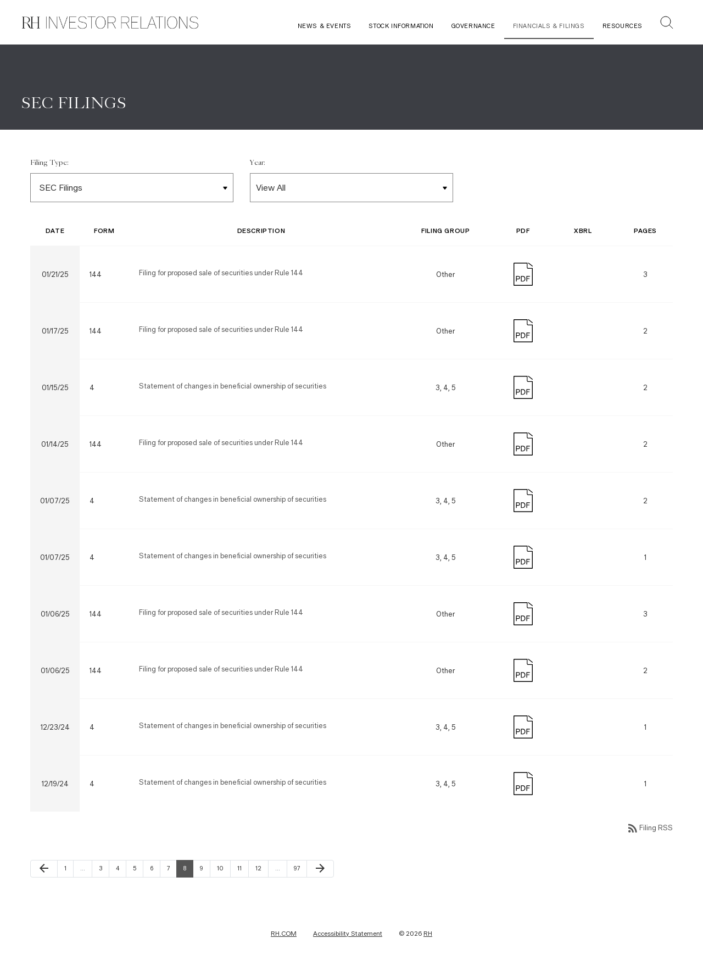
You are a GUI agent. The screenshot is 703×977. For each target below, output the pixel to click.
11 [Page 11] (243, 870)
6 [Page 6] (154, 870)
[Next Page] (320, 870)
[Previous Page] (44, 870)
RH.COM (284, 935)
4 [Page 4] (120, 870)
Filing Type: (49, 165)
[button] (666, 24)
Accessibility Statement (347, 935)
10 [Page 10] (223, 870)
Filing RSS (649, 830)
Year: (257, 165)
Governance (473, 26)
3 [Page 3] (103, 870)
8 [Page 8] (188, 870)
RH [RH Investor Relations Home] (427, 935)
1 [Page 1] (69, 870)
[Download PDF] (523, 275)
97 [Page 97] (299, 870)
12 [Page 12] (261, 870)
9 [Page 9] (204, 870)
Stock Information (401, 26)
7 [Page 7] (171, 870)
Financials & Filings (549, 26)
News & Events (325, 26)
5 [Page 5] (137, 870)
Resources (622, 26)
